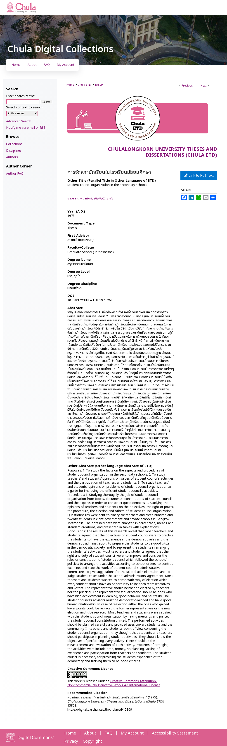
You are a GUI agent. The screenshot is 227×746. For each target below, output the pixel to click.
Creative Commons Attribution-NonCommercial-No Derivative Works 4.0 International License (113, 683)
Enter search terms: (20, 96)
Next (203, 86)
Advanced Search (18, 121)
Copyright (92, 741)
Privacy (71, 741)
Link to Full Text (198, 175)
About (90, 733)
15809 (99, 85)
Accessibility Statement (175, 733)
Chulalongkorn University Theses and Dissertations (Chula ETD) (162, 152)
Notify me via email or (25, 127)
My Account (132, 733)
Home (70, 85)
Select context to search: (24, 107)
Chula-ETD (84, 85)
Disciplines (13, 150)
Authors (12, 157)
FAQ (108, 733)
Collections (14, 144)
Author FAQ (15, 173)
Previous (187, 86)
